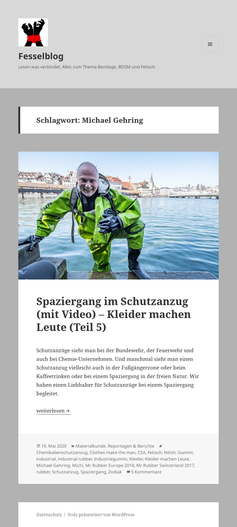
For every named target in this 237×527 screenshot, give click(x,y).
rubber (43, 472)
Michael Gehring (53, 465)
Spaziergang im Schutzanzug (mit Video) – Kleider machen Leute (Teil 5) (113, 314)
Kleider (136, 459)
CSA (141, 452)
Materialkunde (91, 446)
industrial (46, 459)
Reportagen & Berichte (131, 446)
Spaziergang (93, 472)
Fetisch (155, 452)
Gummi (185, 452)
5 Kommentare (146, 472)
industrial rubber (75, 459)
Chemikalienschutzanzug (62, 452)
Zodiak (115, 472)
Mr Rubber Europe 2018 (109, 465)
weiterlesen (53, 410)
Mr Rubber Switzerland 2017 (165, 465)
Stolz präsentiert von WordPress (101, 515)
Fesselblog (41, 56)
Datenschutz (49, 515)
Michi (77, 465)
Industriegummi (110, 459)
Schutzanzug (65, 472)
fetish (170, 452)
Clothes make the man (112, 452)
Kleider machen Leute (167, 459)
